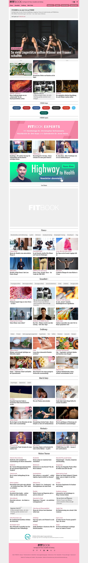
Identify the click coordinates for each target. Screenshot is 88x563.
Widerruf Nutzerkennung (49, 557)
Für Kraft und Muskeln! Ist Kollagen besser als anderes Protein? (65, 527)
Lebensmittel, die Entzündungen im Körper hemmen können (65, 494)
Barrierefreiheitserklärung (61, 557)
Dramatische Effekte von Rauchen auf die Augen (44, 76)
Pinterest (26, 108)
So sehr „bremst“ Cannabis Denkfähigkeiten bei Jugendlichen (65, 302)
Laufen (31, 235)
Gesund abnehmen (51, 283)
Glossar (21, 554)
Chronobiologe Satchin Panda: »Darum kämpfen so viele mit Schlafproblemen (43, 422)
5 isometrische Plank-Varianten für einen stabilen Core (21, 447)
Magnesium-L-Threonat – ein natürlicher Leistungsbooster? (43, 501)
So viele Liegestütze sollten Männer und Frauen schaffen (41, 54)
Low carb (67, 334)
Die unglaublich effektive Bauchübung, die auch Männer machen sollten (66, 96)
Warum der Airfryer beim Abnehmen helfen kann (42, 511)
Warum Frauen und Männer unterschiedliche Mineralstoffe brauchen (42, 303)
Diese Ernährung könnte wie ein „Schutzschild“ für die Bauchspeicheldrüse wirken (18, 96)
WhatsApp (44, 113)
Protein (18, 334)
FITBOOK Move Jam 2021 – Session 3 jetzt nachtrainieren (66, 447)
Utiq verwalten (39, 557)
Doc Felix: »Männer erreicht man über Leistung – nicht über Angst (43, 323)
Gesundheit (17, 5)
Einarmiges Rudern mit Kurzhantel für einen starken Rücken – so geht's (43, 447)
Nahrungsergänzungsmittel (30, 334)
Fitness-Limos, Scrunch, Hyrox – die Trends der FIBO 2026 (42, 273)
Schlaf (29, 382)
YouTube (66, 108)
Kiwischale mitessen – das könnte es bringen (19, 501)
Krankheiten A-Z (50, 5)
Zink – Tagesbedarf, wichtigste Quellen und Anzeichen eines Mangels (66, 353)
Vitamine (60, 334)
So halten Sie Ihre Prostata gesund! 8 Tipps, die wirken (66, 520)
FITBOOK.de (22, 16)
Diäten (12, 334)
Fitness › (44, 230)
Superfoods (42, 334)
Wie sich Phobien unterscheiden (41, 401)
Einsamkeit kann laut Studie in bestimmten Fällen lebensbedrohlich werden (19, 402)
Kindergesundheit (73, 5)
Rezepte (74, 334)
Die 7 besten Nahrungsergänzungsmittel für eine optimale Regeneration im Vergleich (20, 468)
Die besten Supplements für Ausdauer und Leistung (66, 485)
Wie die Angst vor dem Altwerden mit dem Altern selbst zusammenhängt (21, 422)
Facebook (36, 108)
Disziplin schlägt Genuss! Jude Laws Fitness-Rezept (19, 273)
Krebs (59, 283)
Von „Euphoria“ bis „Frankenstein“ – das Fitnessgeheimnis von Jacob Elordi (43, 485)
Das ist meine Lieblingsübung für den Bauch (19, 476)
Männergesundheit (28, 283)
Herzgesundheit (75, 283)
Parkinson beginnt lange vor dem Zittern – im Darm (20, 302)
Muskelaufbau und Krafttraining (19, 235)
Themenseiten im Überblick (30, 554)
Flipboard (46, 108)
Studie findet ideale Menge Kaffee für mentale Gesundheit (66, 401)
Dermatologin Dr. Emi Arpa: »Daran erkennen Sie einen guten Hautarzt (42, 156)
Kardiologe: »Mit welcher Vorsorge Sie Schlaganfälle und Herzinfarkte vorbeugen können (20, 157)
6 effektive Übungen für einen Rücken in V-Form (66, 273)
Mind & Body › (44, 378)
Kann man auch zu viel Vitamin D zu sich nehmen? (43, 520)
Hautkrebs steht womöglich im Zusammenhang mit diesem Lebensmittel (20, 460)
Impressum (73, 554)
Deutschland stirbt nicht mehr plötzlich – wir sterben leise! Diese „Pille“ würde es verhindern (20, 486)
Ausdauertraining (47, 235)
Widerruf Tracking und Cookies (28, 557)
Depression (22, 382)
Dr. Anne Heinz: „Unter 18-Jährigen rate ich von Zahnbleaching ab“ (66, 156)
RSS (55, 554)
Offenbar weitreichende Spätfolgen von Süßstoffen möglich (20, 353)
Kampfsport (70, 235)
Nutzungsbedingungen (42, 554)
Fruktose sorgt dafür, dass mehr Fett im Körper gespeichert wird (66, 323)
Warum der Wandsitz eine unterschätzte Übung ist (20, 254)
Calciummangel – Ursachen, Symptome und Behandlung (66, 460)
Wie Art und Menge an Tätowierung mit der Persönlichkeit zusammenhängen (66, 422)
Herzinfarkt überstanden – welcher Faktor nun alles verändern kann (19, 494)
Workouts (57, 5)
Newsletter (56, 108)
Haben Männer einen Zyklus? (17, 323)
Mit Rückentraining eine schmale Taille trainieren (66, 511)
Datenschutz (51, 554)
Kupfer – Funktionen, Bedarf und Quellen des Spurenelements (20, 372)
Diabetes (66, 283)
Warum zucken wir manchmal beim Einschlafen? (42, 460)
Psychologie (14, 382)
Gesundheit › (44, 278)
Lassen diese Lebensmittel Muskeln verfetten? (42, 353)
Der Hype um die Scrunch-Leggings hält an (66, 254)
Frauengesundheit (65, 5)
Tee (49, 334)
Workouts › (44, 428)
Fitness (11, 5)
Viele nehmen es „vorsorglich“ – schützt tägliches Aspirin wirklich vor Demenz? (43, 476)
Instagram (16, 108)
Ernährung (23, 5)
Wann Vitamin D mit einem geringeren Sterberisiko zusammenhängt (43, 372)
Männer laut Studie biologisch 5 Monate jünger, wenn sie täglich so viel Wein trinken (66, 476)
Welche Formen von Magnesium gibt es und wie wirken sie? (43, 494)
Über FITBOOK (15, 554)
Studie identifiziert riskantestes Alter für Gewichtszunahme (44, 527)
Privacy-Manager (66, 554)
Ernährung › (44, 329)
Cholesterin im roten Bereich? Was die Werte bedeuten (43, 467)
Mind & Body (30, 5)
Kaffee (53, 334)
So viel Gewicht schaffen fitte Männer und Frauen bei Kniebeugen (43, 254)
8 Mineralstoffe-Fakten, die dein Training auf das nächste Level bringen (42, 96)
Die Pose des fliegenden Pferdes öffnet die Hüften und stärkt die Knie (66, 467)
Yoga (77, 235)
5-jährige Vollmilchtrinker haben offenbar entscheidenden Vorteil (65, 372)
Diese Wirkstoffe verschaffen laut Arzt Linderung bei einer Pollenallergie (20, 527)
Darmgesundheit (39, 283)
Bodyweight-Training (59, 235)
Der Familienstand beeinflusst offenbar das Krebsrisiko (20, 520)
